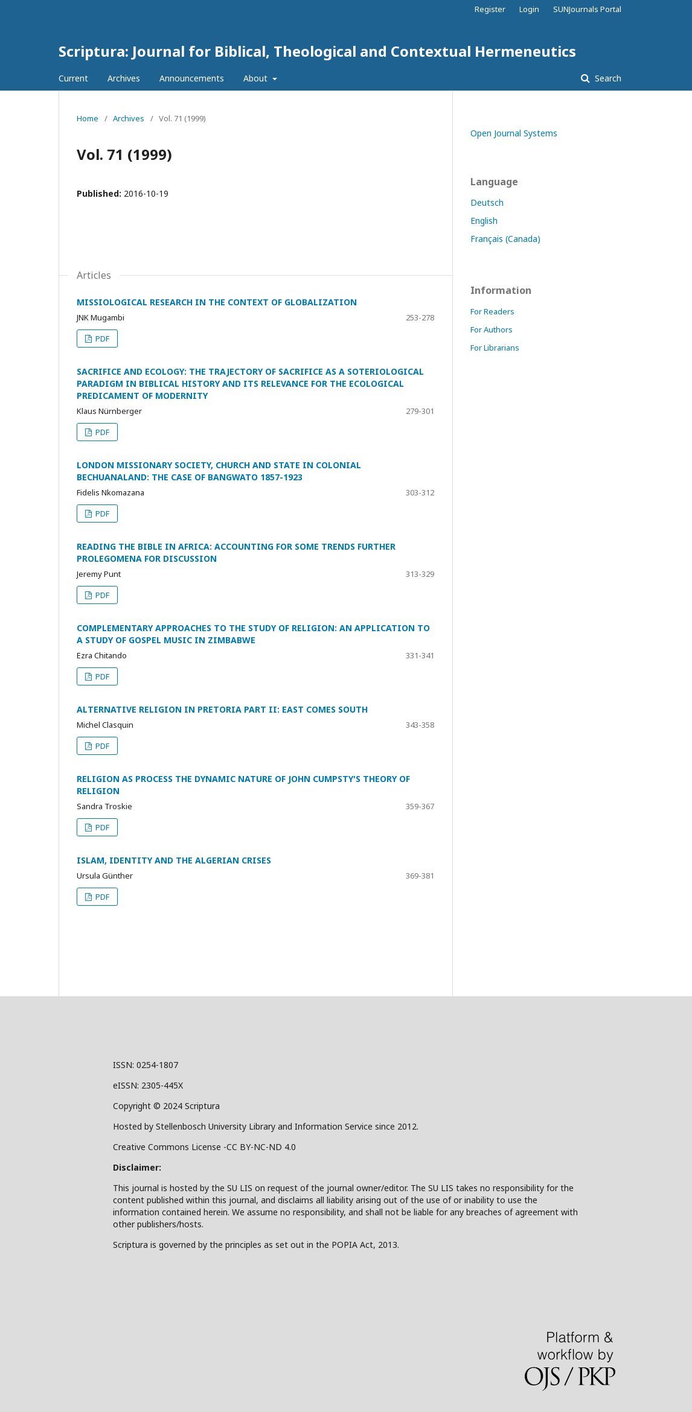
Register (490, 9)
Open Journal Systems (513, 133)
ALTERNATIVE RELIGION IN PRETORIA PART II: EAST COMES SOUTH (222, 709)
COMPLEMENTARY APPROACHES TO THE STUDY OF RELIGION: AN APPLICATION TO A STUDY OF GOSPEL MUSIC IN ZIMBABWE (253, 634)
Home (87, 118)
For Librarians (494, 347)
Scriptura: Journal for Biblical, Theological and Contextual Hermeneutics (317, 51)
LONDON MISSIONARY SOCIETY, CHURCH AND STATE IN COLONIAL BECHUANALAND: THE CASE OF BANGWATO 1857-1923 (219, 471)
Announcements (191, 78)
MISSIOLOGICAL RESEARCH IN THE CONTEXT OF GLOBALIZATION (217, 302)
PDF (101, 338)
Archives (123, 78)
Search (606, 78)
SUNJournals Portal (587, 9)
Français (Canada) (505, 238)
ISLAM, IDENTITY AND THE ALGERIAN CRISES (174, 860)
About (256, 78)
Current (73, 78)
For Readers (492, 311)
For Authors (491, 329)
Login (529, 9)
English (484, 220)
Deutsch (487, 202)
